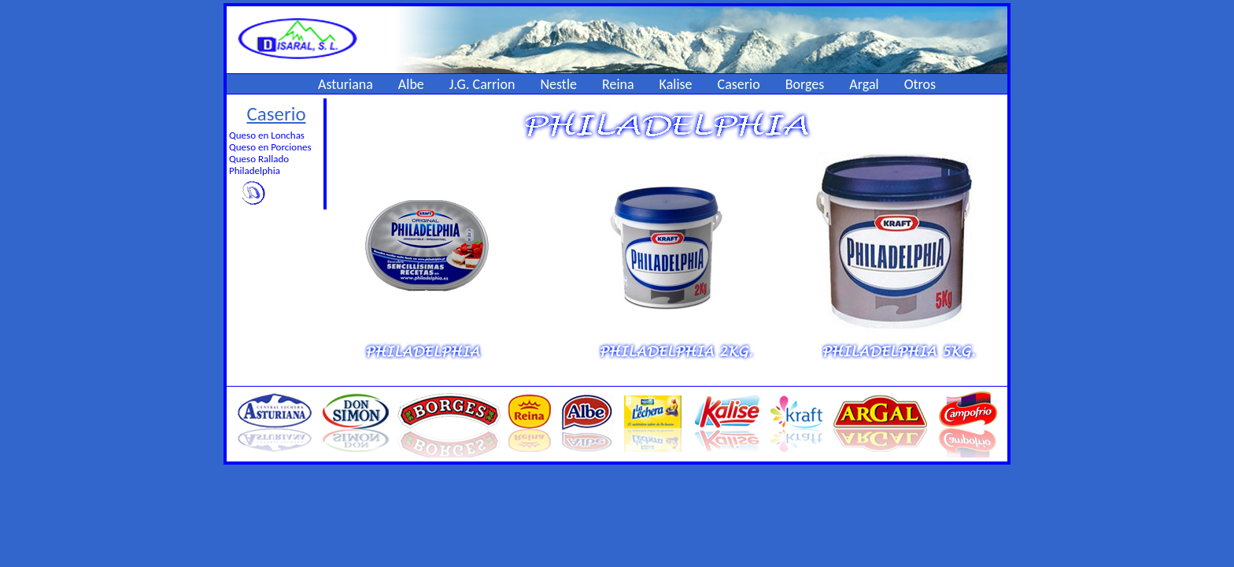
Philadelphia (254, 170)
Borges (805, 84)
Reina (618, 84)
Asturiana (345, 84)
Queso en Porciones (270, 147)
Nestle (558, 84)
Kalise (676, 84)
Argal (863, 84)
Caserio (739, 84)
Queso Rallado (259, 159)
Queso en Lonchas (267, 135)
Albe (411, 84)
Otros (920, 84)
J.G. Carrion (482, 84)
